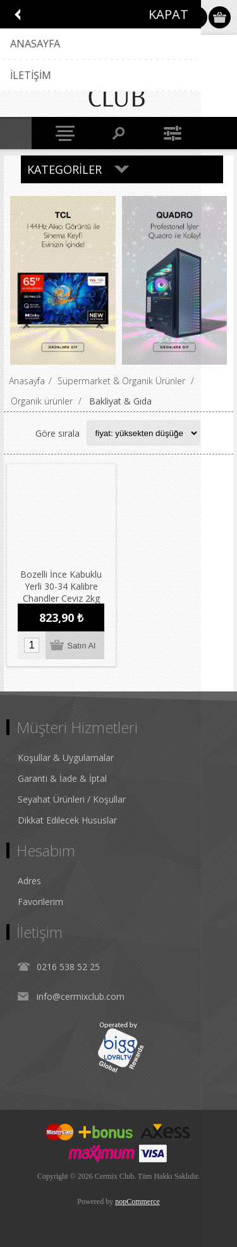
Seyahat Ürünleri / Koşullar (72, 799)
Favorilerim (40, 901)
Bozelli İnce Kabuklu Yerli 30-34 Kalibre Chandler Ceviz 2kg (61, 586)
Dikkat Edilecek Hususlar (67, 819)
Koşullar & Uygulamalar (66, 757)
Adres (29, 880)
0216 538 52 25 (68, 966)
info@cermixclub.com (81, 996)
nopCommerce (137, 1200)
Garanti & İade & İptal (62, 778)
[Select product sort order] (143, 433)
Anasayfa (27, 381)
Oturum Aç (196, 17)
